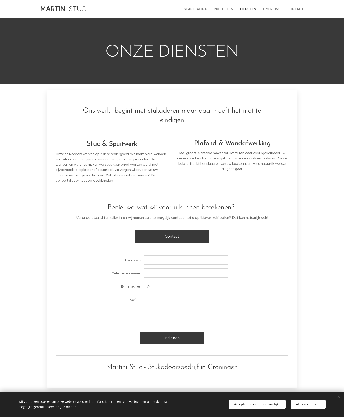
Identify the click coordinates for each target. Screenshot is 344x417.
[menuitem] (203, 9)
